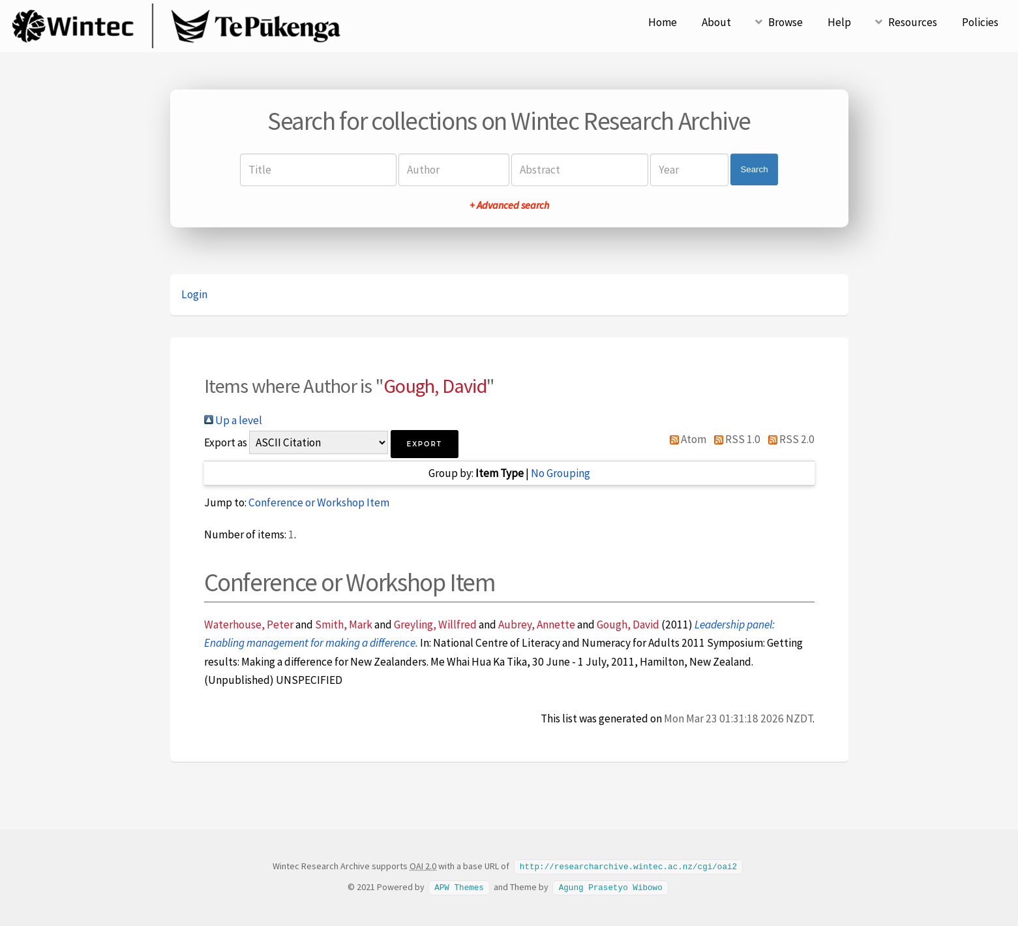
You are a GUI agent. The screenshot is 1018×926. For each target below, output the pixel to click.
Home (662, 22)
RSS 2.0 (788, 439)
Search (754, 169)
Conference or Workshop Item (318, 502)
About (716, 22)
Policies (980, 22)
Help (839, 22)
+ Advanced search (509, 204)
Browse (785, 22)
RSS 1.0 (734, 439)
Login (194, 294)
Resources (912, 22)
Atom (686, 439)
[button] (424, 444)
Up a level (233, 420)
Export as (225, 442)
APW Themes (459, 886)
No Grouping (560, 473)
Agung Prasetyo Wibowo (611, 886)
